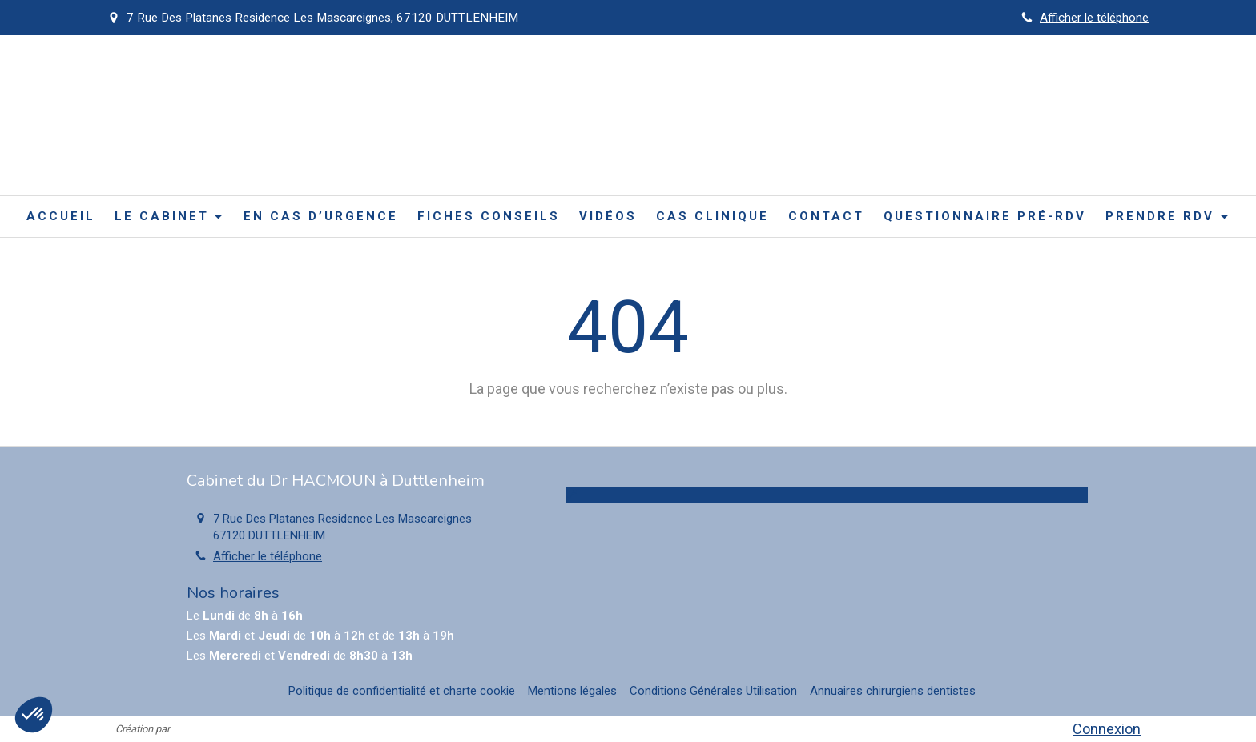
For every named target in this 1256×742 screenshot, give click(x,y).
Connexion (1107, 728)
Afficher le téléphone (1094, 17)
